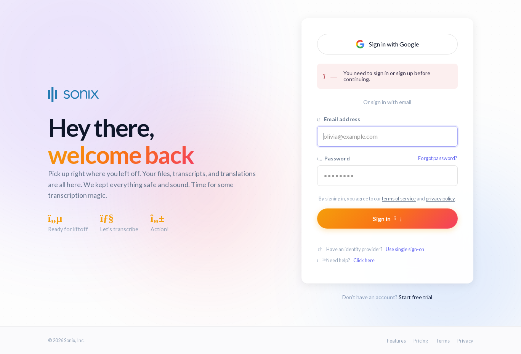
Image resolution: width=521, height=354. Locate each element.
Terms (443, 341)
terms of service (399, 198)
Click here (364, 260)
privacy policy (440, 198)
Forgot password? (437, 158)
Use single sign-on (405, 249)
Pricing (421, 341)
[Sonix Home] (73, 94)
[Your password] (387, 175)
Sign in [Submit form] (387, 218)
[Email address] (387, 136)
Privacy (465, 341)
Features (396, 341)
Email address (339, 119)
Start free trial (415, 297)
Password (387, 158)
